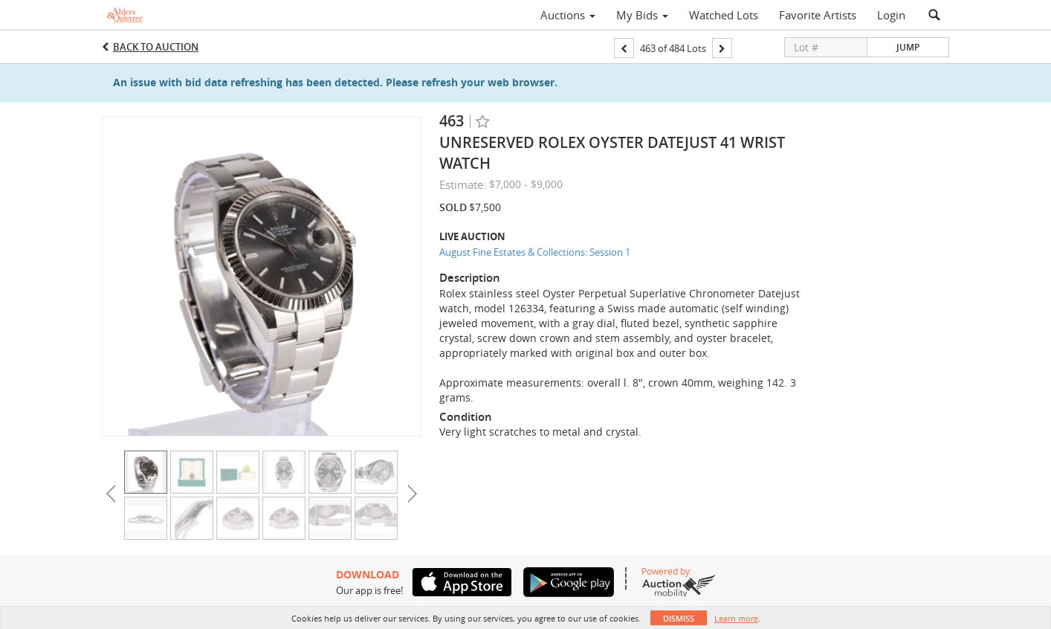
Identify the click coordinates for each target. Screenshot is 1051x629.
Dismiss (678, 618)
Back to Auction (155, 47)
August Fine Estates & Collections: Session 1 (534, 252)
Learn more (736, 618)
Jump (907, 47)
